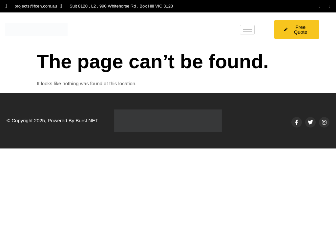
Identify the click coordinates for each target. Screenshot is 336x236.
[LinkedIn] (320, 6)
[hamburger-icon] (247, 29)
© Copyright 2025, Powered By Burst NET (52, 120)
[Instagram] (329, 6)
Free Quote (295, 29)
